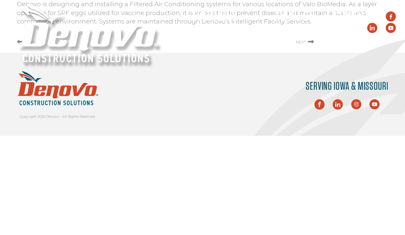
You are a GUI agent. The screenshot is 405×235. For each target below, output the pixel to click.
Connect (353, 16)
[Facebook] (391, 16)
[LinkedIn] (372, 28)
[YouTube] (391, 28)
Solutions (223, 16)
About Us (294, 16)
